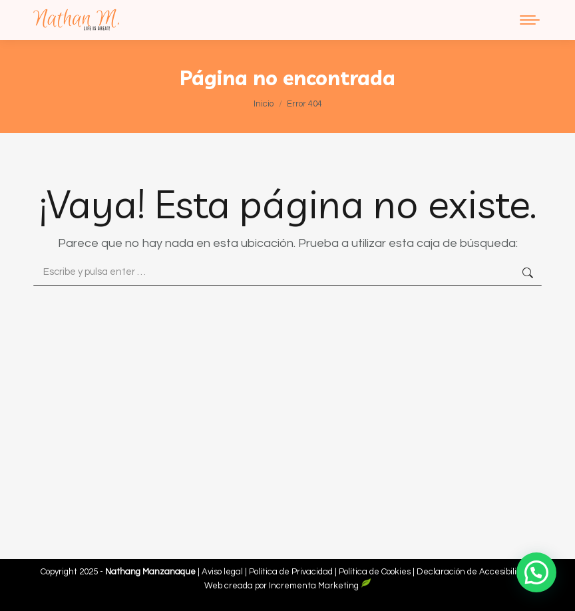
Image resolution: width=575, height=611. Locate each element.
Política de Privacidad (292, 571)
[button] (536, 572)
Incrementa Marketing (320, 585)
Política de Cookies (375, 571)
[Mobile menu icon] (530, 20)
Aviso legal (223, 571)
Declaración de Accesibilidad (474, 571)
